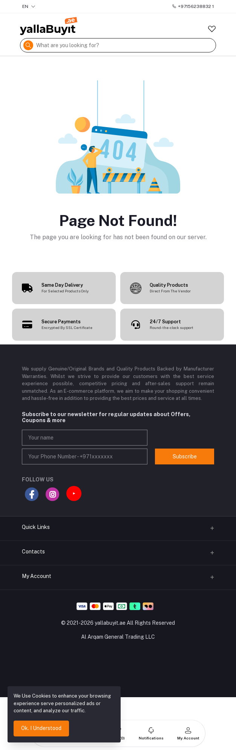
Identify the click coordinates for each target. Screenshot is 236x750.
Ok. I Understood (41, 728)
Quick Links (36, 527)
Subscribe (185, 456)
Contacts (33, 552)
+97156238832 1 (193, 6)
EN (28, 6)
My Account (36, 576)
